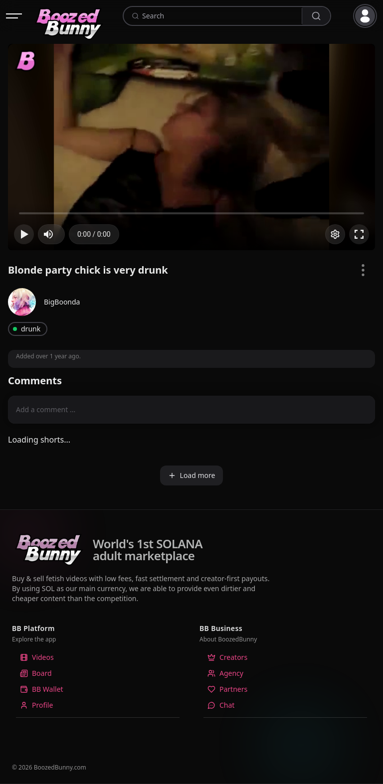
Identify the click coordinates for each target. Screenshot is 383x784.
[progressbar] (94, 234)
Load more (191, 475)
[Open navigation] (14, 16)
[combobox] (220, 16)
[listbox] (98, 685)
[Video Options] (363, 270)
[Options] (335, 234)
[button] (367, 16)
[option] (98, 657)
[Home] (69, 16)
